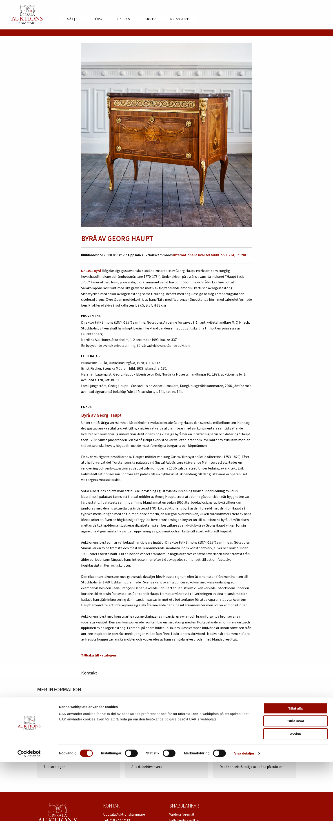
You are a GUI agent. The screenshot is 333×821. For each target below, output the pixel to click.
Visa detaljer (244, 812)
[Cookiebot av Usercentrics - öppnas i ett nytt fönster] (29, 812)
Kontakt (179, 19)
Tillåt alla (295, 767)
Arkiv (150, 19)
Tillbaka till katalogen (98, 655)
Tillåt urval (295, 780)
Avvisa (295, 792)
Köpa (97, 19)
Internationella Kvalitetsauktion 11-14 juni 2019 (210, 255)
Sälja (72, 19)
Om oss (123, 19)
